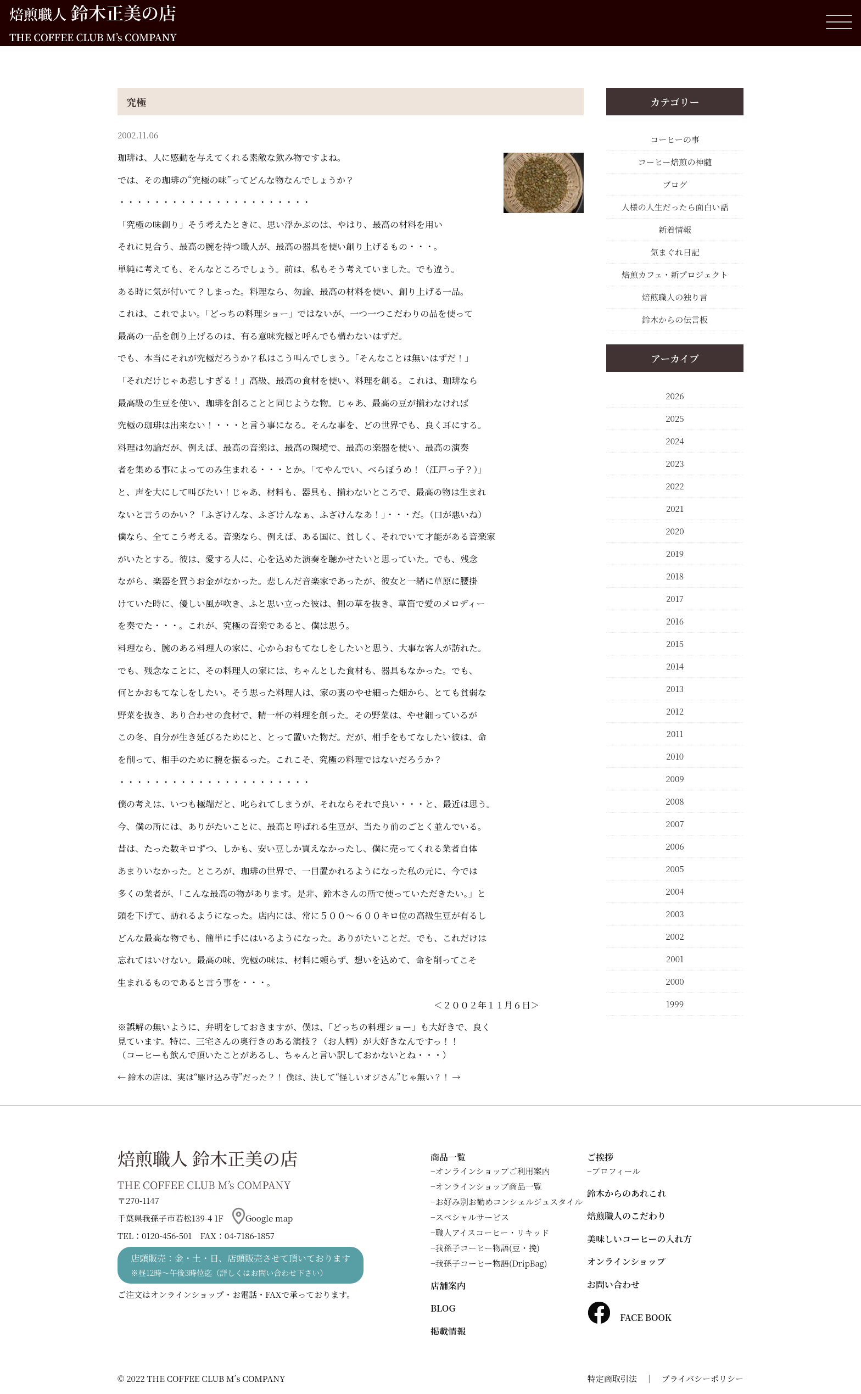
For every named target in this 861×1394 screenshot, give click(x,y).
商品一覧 (448, 1157)
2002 (675, 936)
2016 (675, 621)
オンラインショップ (626, 1261)
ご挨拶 (600, 1157)
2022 (675, 486)
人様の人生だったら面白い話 (674, 207)
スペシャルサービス (472, 1217)
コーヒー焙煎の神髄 (675, 162)
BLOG (443, 1308)
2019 (675, 553)
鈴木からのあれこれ (626, 1193)
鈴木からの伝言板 (675, 319)
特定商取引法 (612, 1378)
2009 (675, 778)
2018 (675, 576)
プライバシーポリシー (702, 1378)
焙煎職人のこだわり (626, 1215)
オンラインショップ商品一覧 (488, 1186)
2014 (675, 666)
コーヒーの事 (674, 139)
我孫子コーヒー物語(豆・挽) (487, 1247)
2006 (675, 846)
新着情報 (674, 229)
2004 (675, 891)
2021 (675, 508)
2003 (675, 913)
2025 (675, 418)
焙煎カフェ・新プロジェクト (675, 274)
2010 (675, 756)
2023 (675, 463)
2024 (675, 441)
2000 (675, 981)
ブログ (674, 184)
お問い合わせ (613, 1284)
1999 (675, 1004)
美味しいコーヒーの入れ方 (639, 1239)
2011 (675, 733)
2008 (675, 801)
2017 (675, 598)
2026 (675, 396)
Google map (262, 1218)
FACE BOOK (629, 1317)
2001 (675, 958)
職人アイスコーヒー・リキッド (492, 1232)
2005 (675, 868)
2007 (675, 823)
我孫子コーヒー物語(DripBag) (491, 1263)
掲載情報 (448, 1331)
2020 (675, 531)
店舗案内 (448, 1285)
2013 (675, 688)
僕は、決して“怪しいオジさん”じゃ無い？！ (368, 1077)
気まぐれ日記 (675, 252)
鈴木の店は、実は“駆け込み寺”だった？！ (206, 1077)
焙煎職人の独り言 (675, 297)
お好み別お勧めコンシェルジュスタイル (509, 1201)
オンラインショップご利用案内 (492, 1170)
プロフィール (616, 1170)
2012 (675, 711)
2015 (675, 643)
